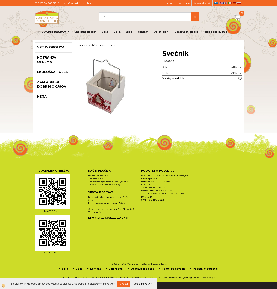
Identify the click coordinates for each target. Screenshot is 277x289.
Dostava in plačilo (186, 31)
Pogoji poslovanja (215, 31)
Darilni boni (161, 31)
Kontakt (142, 31)
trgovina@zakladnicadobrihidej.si (77, 3)
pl (239, 3)
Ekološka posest (85, 31)
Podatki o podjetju (205, 268)
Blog (129, 31)
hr (221, 3)
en (225, 3)
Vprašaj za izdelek (173, 78)
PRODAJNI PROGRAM (52, 31)
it (230, 3)
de (235, 3)
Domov (81, 45)
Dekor (113, 45)
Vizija (117, 31)
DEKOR (102, 45)
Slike (105, 31)
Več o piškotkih (143, 283)
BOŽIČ (91, 45)
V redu (124, 283)
